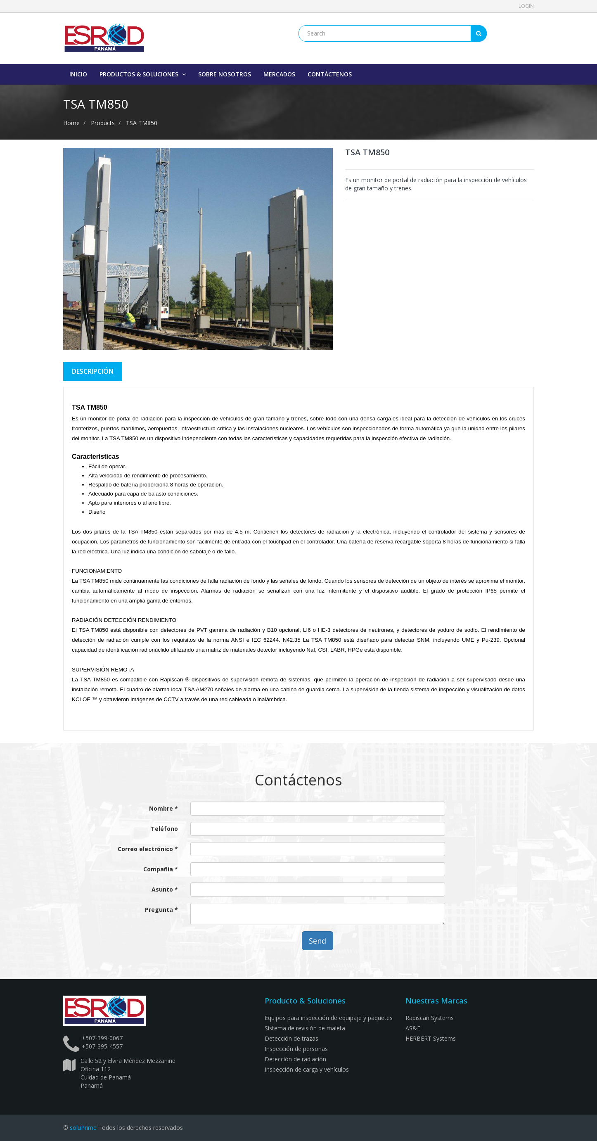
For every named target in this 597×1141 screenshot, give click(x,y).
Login (526, 5)
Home (71, 123)
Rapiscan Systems (429, 1018)
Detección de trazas (291, 1038)
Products (103, 123)
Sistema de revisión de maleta (305, 1028)
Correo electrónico (146, 849)
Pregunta (159, 909)
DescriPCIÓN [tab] (93, 371)
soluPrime (83, 1128)
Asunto (162, 889)
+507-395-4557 (102, 1046)
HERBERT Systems (430, 1038)
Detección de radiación (295, 1059)
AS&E (412, 1028)
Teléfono (164, 829)
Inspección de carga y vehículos (307, 1069)
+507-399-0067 (102, 1038)
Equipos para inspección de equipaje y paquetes (329, 1018)
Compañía (159, 869)
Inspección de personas (296, 1049)
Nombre (161, 808)
